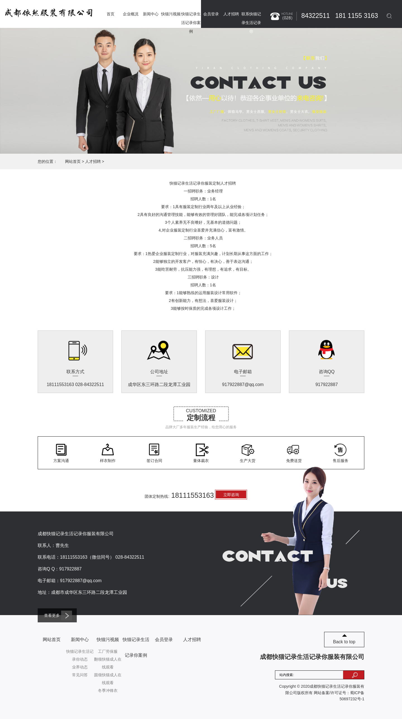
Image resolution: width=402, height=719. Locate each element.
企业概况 (130, 14)
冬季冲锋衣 (108, 690)
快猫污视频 (171, 14)
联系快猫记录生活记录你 (251, 23)
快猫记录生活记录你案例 (191, 23)
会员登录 (211, 14)
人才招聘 (231, 14)
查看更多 (58, 615)
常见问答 (80, 675)
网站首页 (73, 161)
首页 (110, 14)
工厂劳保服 (108, 651)
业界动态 (80, 667)
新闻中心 (151, 14)
